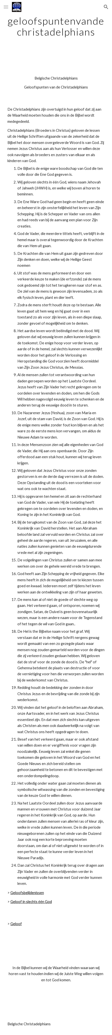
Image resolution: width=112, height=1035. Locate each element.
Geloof (16, 924)
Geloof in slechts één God (31, 902)
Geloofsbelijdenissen (27, 893)
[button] (6, 7)
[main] (56, 26)
